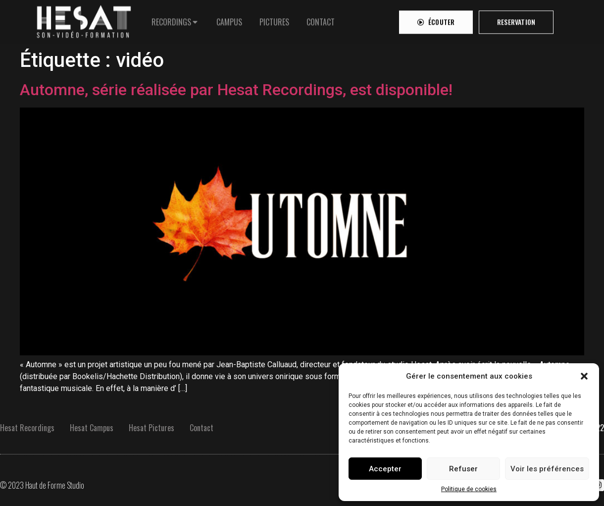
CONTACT (320, 19)
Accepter (385, 468)
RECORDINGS (171, 19)
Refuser (463, 468)
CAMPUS (229, 19)
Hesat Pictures (151, 428)
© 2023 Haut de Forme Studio (42, 485)
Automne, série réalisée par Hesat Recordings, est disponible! (236, 89)
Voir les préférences (547, 468)
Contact (201, 428)
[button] (584, 376)
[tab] (175, 19)
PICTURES (274, 19)
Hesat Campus (91, 428)
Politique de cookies (469, 489)
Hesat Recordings (27, 428)
